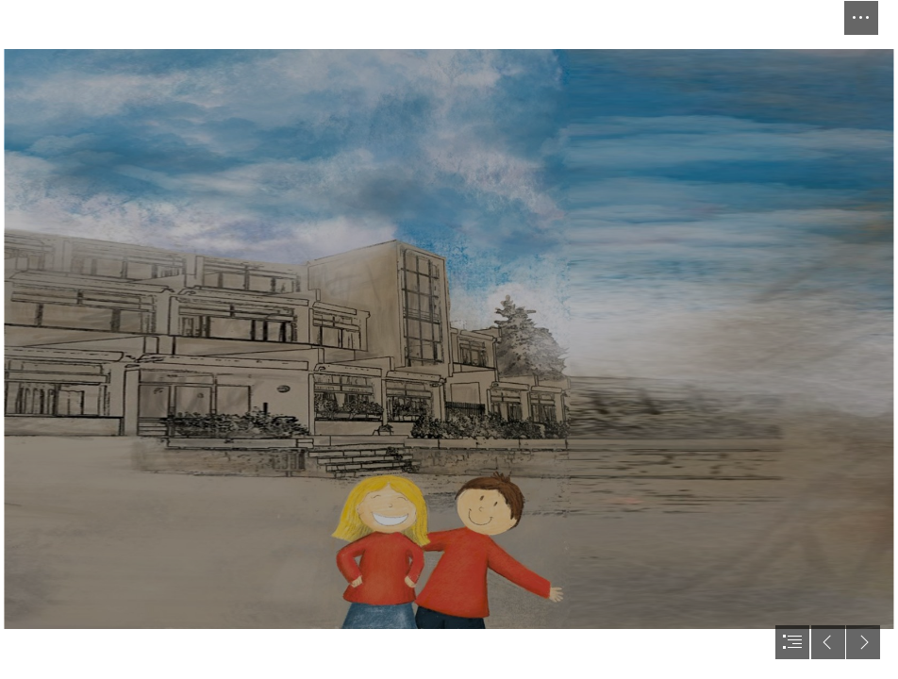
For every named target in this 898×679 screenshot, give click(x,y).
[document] (449, 339)
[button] (861, 18)
